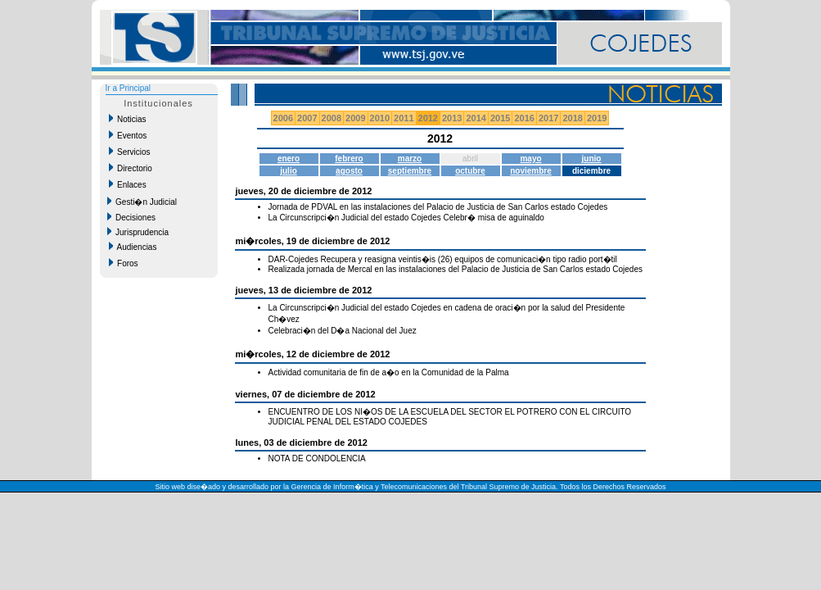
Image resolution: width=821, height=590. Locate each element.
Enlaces (128, 184)
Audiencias (133, 247)
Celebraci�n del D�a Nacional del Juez (342, 330)
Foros (123, 263)
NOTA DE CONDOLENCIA (317, 458)
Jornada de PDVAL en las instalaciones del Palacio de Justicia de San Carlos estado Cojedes (438, 206)
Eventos (128, 135)
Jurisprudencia (138, 232)
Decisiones (131, 217)
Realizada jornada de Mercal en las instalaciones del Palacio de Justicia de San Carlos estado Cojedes (455, 269)
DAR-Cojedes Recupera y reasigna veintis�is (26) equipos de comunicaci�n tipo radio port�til (442, 259)
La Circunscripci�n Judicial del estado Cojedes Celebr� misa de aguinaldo (406, 217)
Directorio (130, 168)
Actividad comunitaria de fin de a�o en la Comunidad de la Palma (388, 372)
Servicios (130, 152)
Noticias (128, 119)
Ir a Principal (128, 88)
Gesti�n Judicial (142, 201)
